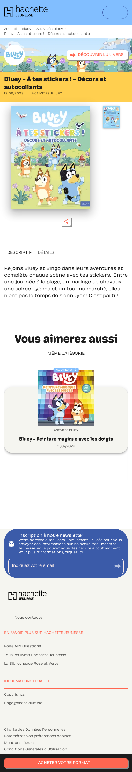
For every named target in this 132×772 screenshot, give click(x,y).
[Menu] (115, 12)
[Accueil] (26, 12)
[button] (97, 55)
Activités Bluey (49, 29)
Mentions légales (19, 743)
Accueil (10, 29)
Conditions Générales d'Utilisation (35, 749)
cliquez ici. (74, 552)
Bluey (26, 29)
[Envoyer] (117, 566)
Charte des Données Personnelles (34, 729)
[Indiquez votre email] (59, 566)
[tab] (19, 253)
